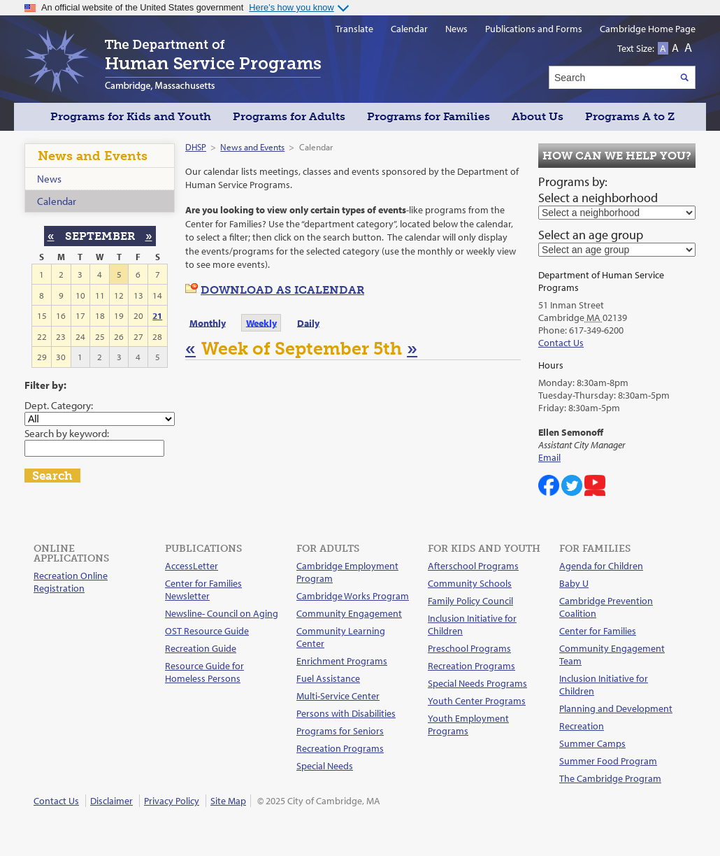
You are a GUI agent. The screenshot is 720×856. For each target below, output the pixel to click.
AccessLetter (191, 565)
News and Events (252, 146)
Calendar (56, 201)
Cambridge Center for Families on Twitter (571, 485)
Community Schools (470, 583)
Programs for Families (428, 116)
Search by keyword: (66, 433)
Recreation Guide (200, 648)
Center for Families (597, 631)
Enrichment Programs (341, 661)
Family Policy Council (470, 600)
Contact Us (561, 342)
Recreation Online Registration (71, 581)
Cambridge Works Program (352, 596)
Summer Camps (592, 743)
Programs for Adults (289, 116)
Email (549, 457)
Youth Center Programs (477, 700)
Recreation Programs (340, 748)
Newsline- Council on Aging (221, 613)
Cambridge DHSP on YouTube (594, 485)
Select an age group (590, 235)
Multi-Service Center (338, 696)
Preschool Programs (469, 648)
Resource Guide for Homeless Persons (204, 672)
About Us (537, 116)
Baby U (574, 583)
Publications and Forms (533, 28)
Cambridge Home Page (648, 28)
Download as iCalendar (282, 290)
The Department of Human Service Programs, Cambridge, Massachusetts (172, 60)
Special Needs (324, 765)
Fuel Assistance (328, 678)
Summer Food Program (608, 761)
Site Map (228, 800)
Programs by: (572, 181)
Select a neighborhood (598, 198)
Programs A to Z (630, 116)
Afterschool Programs (473, 565)
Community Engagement (349, 613)
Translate (354, 28)
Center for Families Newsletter (203, 589)
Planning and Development (615, 708)
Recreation (581, 726)
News (49, 178)
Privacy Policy (171, 800)
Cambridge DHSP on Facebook (548, 485)
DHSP (195, 146)
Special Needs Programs (477, 683)
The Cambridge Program (610, 778)
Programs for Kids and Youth (130, 116)
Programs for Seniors (340, 731)
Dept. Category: (58, 405)
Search (52, 476)
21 (157, 315)
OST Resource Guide (207, 631)
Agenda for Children (601, 565)
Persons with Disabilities (346, 713)
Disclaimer (111, 800)
